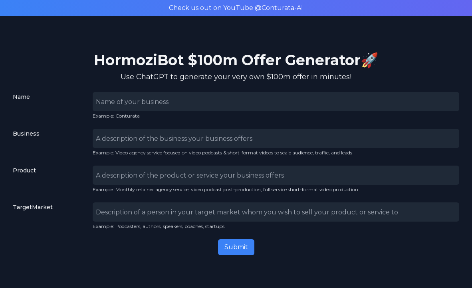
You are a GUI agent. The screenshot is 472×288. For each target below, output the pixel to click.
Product (24, 170)
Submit (236, 247)
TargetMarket (33, 207)
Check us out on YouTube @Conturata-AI (236, 8)
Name (21, 96)
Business (26, 133)
